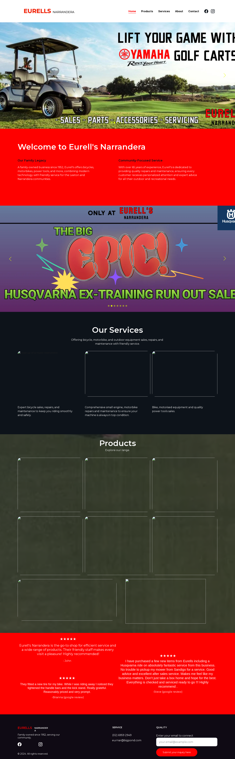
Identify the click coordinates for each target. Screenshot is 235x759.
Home (132, 11)
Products (147, 11)
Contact (193, 11)
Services (164, 11)
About (179, 11)
